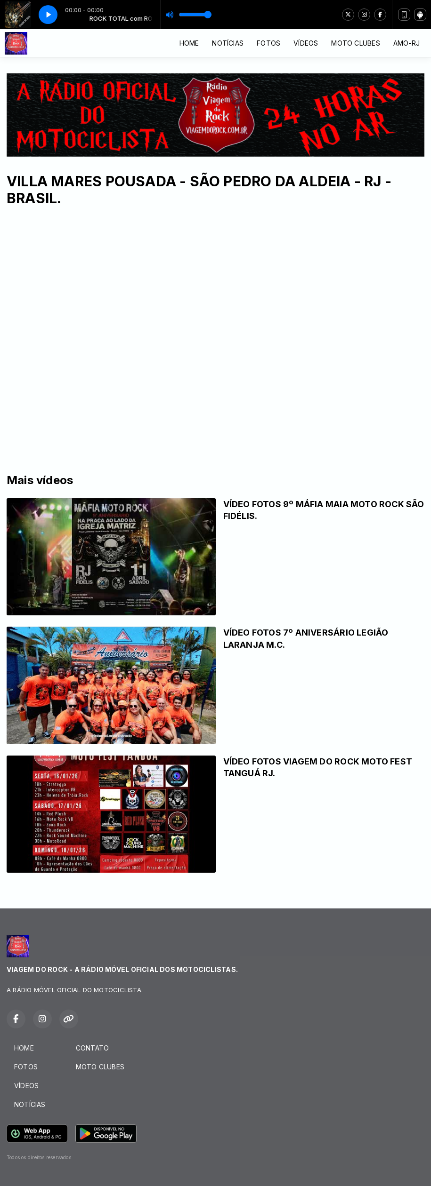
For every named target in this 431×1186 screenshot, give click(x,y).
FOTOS (268, 43)
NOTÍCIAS (228, 43)
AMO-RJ (406, 43)
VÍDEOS (305, 43)
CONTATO (92, 1048)
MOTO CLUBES (355, 43)
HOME (189, 43)
